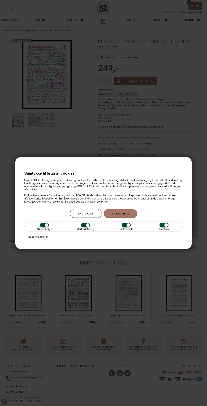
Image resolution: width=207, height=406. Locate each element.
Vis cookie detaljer (38, 236)
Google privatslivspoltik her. (91, 201)
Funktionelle (126, 227)
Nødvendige (44, 227)
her (56, 198)
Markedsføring (85, 227)
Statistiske (164, 227)
